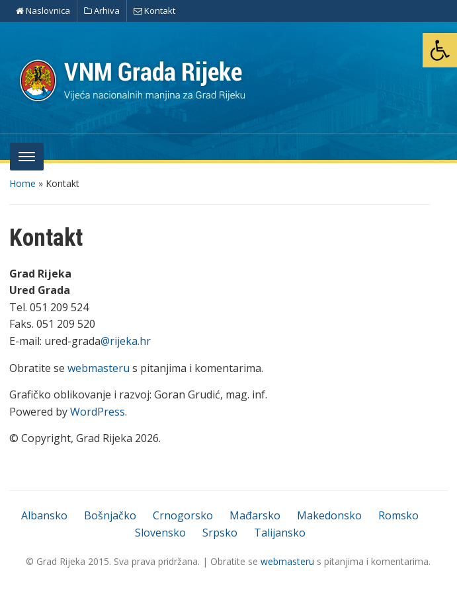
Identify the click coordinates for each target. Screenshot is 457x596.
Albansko (44, 515)
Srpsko (219, 532)
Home (22, 183)
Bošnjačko (110, 515)
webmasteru (98, 368)
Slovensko (160, 532)
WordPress (97, 411)
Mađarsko (254, 515)
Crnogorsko (183, 515)
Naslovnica (43, 11)
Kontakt (154, 11)
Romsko (398, 515)
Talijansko (280, 532)
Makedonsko (329, 515)
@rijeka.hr (126, 341)
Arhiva (102, 11)
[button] (440, 50)
